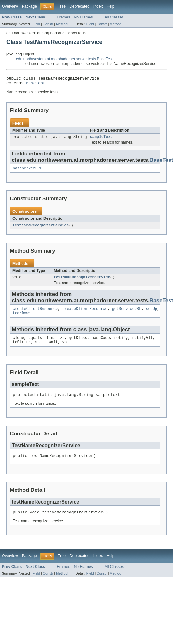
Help (111, 6)
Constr (48, 24)
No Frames (83, 17)
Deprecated (80, 6)
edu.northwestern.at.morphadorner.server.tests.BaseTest (64, 59)
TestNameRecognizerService (40, 228)
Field (36, 24)
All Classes (114, 17)
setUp (151, 313)
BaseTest (36, 85)
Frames (63, 17)
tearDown (22, 318)
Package (29, 6)
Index (98, 6)
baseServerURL (27, 171)
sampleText (101, 139)
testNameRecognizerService (82, 281)
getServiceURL (126, 313)
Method (61, 24)
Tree (62, 6)
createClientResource (35, 313)
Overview (10, 6)
